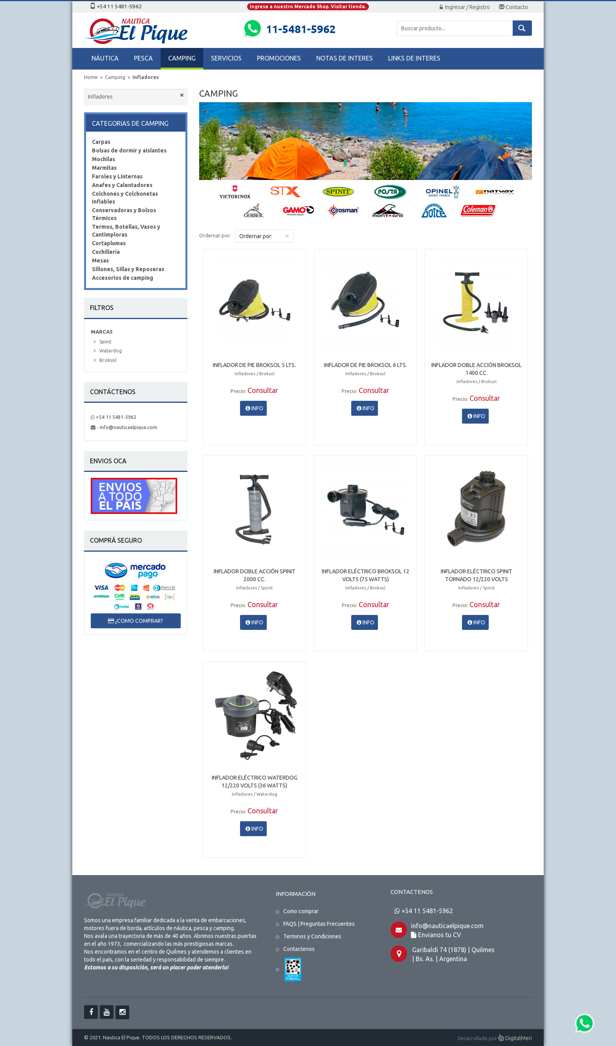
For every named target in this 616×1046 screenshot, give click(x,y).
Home (91, 77)
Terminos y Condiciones (312, 936)
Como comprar (301, 911)
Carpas (101, 142)
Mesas (100, 260)
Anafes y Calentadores (122, 185)
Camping (115, 77)
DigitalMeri (515, 1039)
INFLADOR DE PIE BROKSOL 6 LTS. (365, 365)
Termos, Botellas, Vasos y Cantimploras (126, 231)
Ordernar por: (215, 235)
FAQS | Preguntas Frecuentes (319, 924)
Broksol (107, 360)
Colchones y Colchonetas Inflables (125, 198)
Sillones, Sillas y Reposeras (128, 269)
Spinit (105, 341)
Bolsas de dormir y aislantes (129, 150)
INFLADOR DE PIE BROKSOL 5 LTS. (254, 365)
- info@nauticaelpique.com (124, 427)
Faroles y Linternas (117, 176)
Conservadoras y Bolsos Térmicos (124, 214)
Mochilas (103, 159)
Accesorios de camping (122, 278)
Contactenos (299, 949)
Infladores (145, 77)
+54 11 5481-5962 (113, 417)
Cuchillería (106, 252)
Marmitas (104, 168)
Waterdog (110, 350)
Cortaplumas (109, 243)
